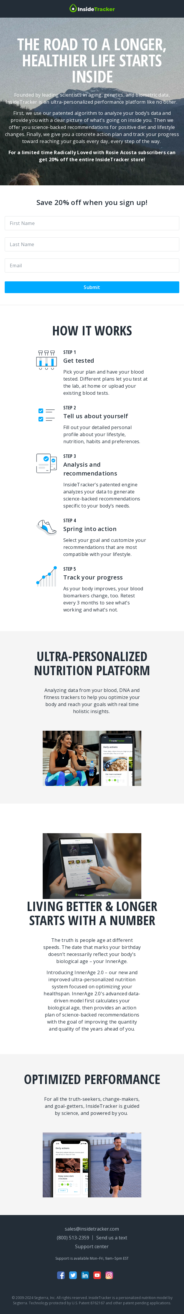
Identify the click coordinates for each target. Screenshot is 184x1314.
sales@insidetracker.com (92, 1229)
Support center (92, 1246)
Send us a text (111, 1237)
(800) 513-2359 (73, 1237)
